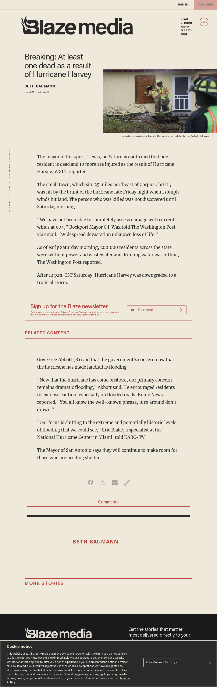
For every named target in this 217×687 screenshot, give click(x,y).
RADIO (185, 27)
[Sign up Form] (156, 309)
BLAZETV (186, 30)
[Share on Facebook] (88, 483)
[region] (108, 663)
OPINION (186, 23)
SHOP (184, 34)
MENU (204, 22)
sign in (182, 4)
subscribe (205, 4)
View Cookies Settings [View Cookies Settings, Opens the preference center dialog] (161, 663)
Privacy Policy (67, 312)
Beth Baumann (44, 87)
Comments (108, 504)
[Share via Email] (115, 483)
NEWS (184, 19)
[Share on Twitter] (101, 483)
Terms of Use (85, 312)
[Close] (210, 663)
